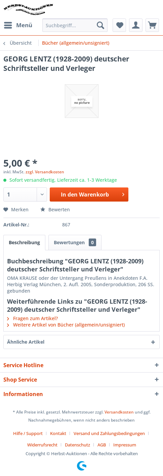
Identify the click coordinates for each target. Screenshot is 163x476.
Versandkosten (119, 412)
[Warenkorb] (152, 25)
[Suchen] (100, 25)
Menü (18, 24)
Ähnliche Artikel (25, 342)
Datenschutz (77, 445)
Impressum (124, 445)
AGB (101, 445)
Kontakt (58, 433)
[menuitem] (18, 25)
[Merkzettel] (119, 25)
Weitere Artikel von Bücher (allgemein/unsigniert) (66, 324)
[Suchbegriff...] (75, 25)
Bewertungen (75, 242)
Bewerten (55, 209)
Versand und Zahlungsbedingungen (109, 433)
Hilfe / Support (28, 433)
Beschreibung (24, 242)
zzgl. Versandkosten (45, 172)
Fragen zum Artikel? (32, 318)
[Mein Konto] (135, 25)
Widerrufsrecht (42, 445)
